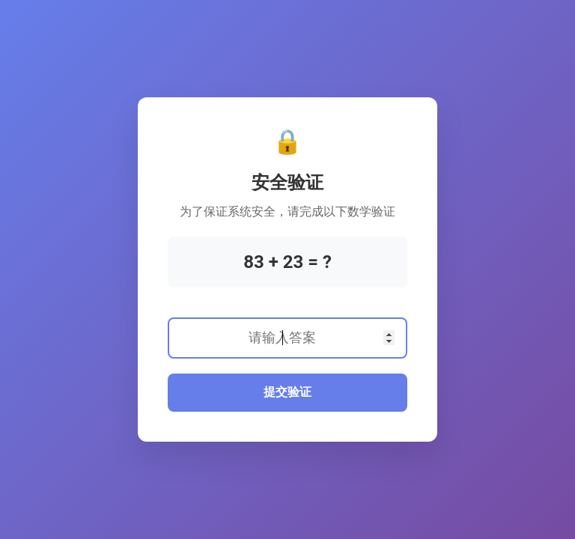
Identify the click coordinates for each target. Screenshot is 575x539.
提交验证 (287, 392)
